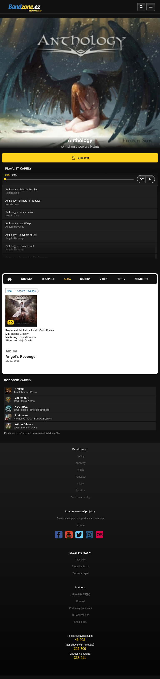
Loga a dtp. (80, 621)
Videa (104, 279)
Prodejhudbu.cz (80, 566)
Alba (67, 279)
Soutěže (80, 490)
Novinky (27, 279)
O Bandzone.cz (80, 615)
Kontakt (80, 601)
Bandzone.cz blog (80, 497)
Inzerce (80, 525)
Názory (85, 279)
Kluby (80, 483)
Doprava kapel (80, 573)
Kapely (80, 456)
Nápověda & (80, 594)
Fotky (121, 279)
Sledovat (80, 158)
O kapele (48, 279)
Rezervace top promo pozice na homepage (80, 518)
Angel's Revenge (26, 291)
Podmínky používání (80, 608)
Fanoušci (80, 476)
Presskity (80, 559)
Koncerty (142, 279)
